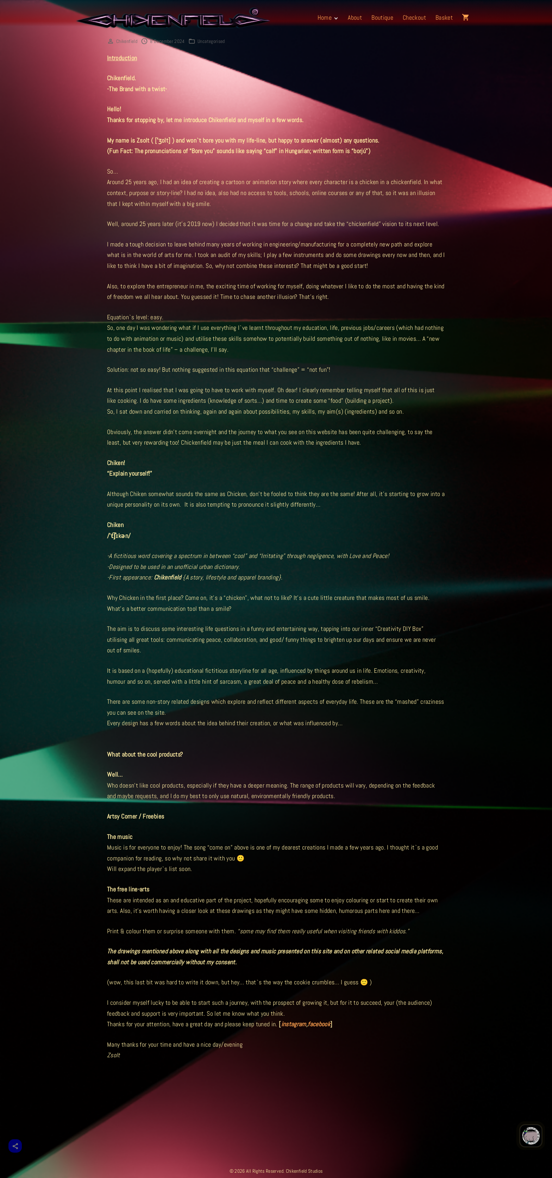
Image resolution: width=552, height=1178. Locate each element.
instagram (293, 1024)
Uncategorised (211, 41)
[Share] (15, 1146)
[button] (467, 17)
